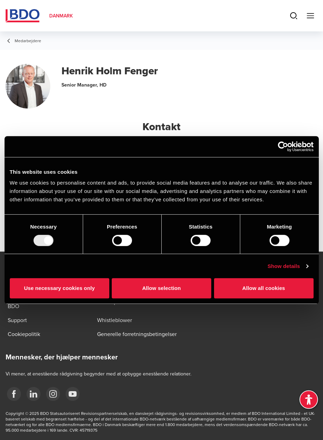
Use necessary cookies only (59, 288)
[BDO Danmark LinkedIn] (33, 394)
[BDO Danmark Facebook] (14, 394)
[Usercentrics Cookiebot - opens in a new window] (283, 146)
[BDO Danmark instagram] (53, 394)
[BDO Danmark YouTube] (72, 394)
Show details (283, 266)
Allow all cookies (263, 288)
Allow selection (161, 288)
